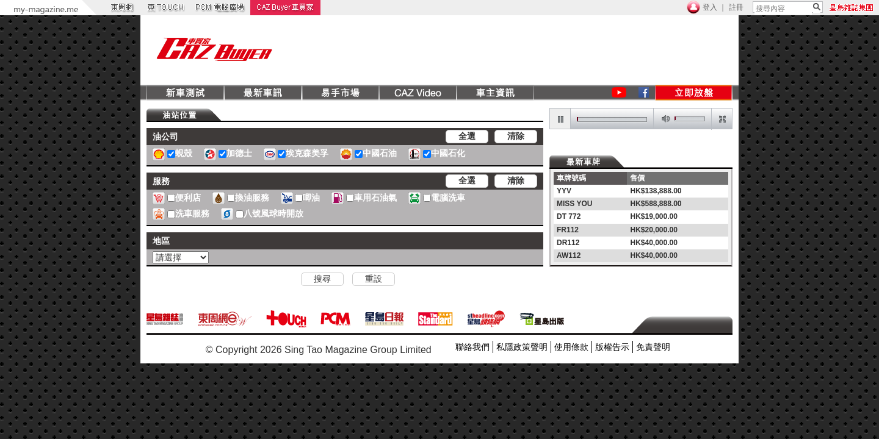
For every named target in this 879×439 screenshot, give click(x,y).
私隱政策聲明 (522, 347)
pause (560, 119)
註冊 (736, 7)
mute (663, 119)
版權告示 (612, 347)
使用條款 (571, 347)
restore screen (721, 119)
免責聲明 (653, 347)
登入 (710, 7)
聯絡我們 (472, 347)
